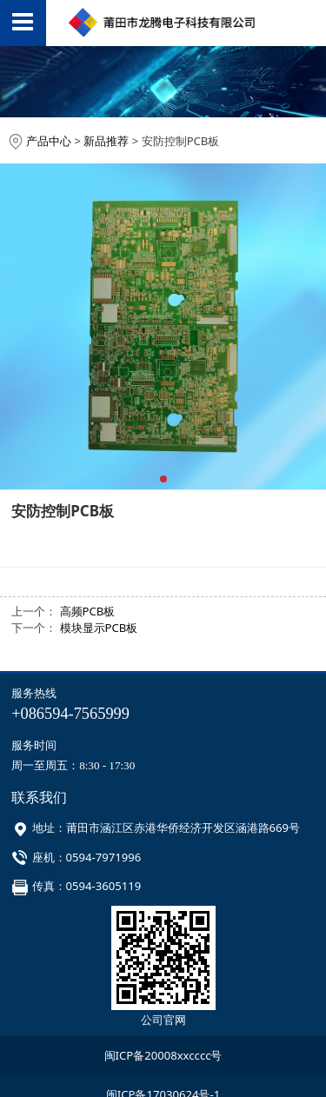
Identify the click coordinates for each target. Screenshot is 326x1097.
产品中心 (48, 141)
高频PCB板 (88, 611)
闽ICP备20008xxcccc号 (163, 1055)
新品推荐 (106, 141)
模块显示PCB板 (99, 627)
